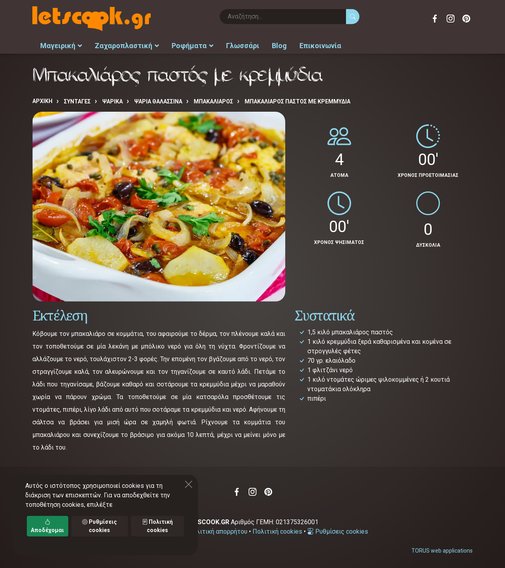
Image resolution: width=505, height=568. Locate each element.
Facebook (434, 18)
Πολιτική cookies (277, 531)
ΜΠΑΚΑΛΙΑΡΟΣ (213, 101)
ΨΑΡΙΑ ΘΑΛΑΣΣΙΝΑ (158, 101)
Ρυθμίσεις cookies (337, 531)
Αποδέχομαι (47, 526)
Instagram (450, 18)
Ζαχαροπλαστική (127, 45)
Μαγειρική (61, 45)
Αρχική (42, 101)
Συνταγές (77, 101)
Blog (279, 45)
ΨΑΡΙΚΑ (112, 101)
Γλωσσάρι (242, 45)
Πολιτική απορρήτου (217, 531)
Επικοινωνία (320, 45)
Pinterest (466, 18)
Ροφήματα (192, 45)
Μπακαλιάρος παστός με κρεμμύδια (297, 101)
